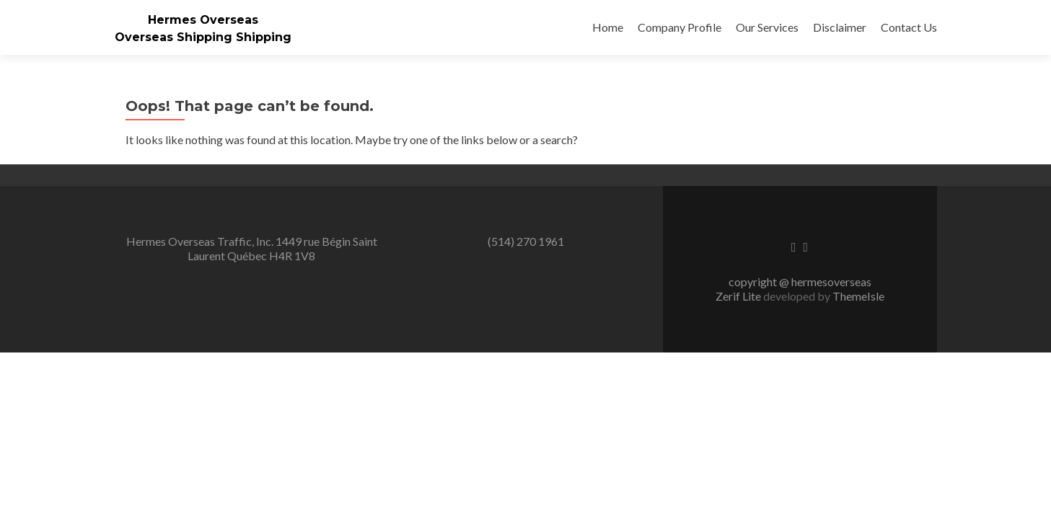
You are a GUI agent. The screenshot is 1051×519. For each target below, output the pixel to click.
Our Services (767, 27)
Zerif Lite (739, 296)
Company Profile (679, 27)
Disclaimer (839, 27)
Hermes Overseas (203, 20)
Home (607, 27)
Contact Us (909, 27)
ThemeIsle (858, 296)
